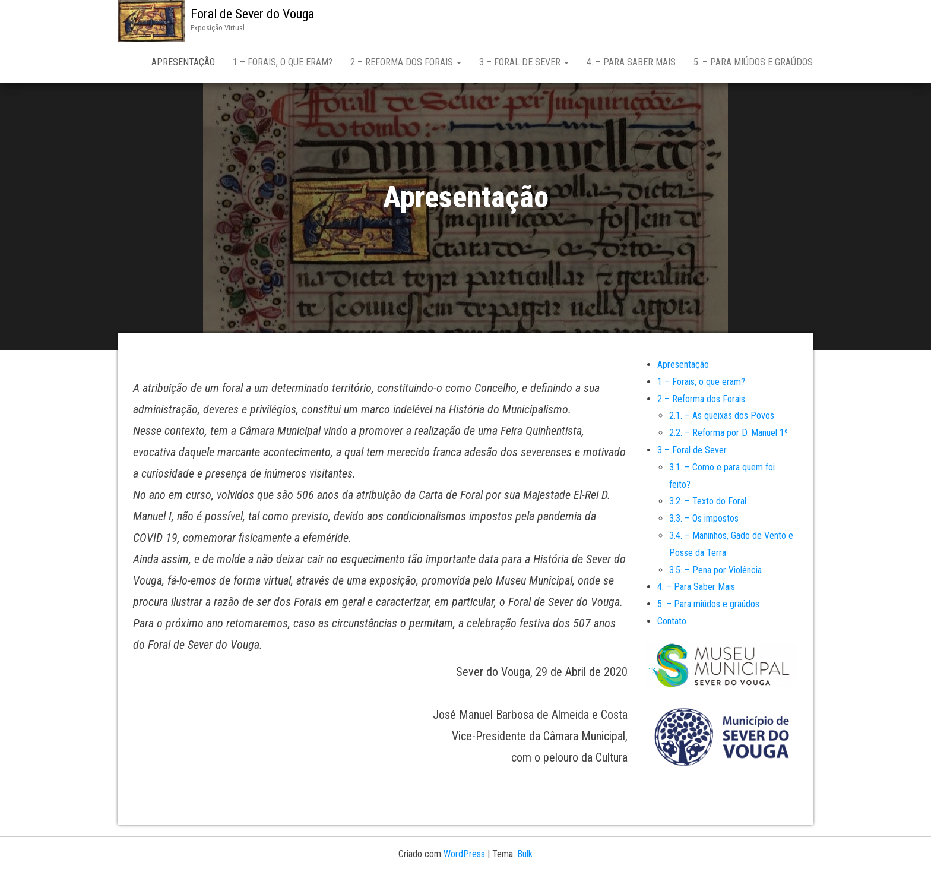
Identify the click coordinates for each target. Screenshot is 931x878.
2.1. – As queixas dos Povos (721, 415)
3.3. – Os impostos (704, 518)
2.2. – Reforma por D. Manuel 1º (728, 432)
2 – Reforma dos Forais (405, 62)
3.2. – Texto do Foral (707, 501)
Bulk (525, 854)
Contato (671, 621)
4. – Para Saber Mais (631, 62)
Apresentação (183, 62)
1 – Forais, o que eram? (282, 62)
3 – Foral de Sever (524, 62)
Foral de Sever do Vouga (252, 14)
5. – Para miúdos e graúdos (753, 62)
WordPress (464, 854)
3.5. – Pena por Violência (715, 570)
